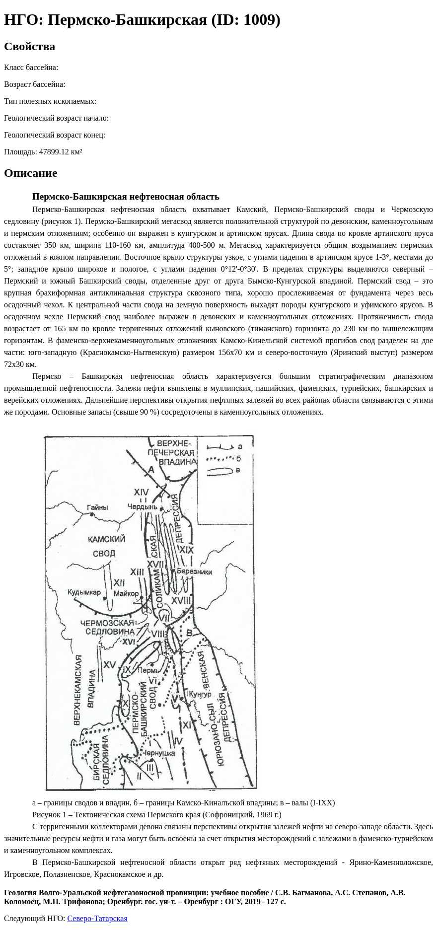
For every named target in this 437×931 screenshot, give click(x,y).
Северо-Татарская (98, 918)
